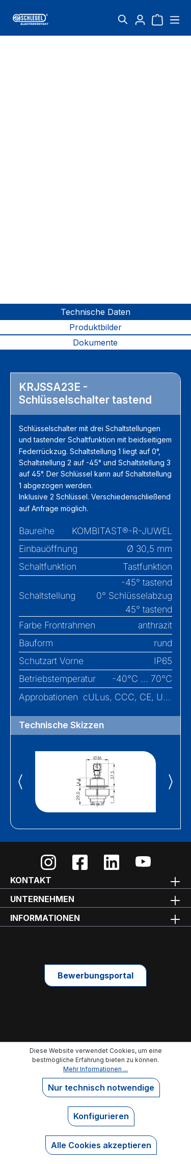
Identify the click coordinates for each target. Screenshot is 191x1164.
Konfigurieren (101, 1116)
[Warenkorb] (157, 19)
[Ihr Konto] (140, 19)
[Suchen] (122, 19)
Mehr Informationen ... (95, 1069)
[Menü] (173, 19)
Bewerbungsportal (95, 975)
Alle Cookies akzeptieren (101, 1145)
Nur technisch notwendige (101, 1087)
